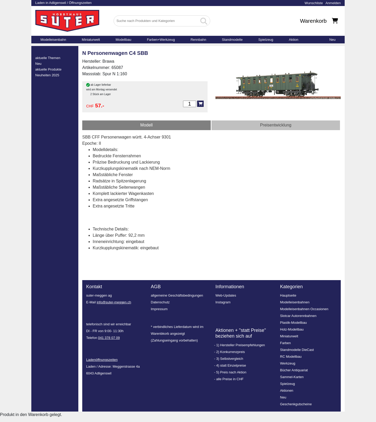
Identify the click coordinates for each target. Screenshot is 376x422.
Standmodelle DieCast (297, 350)
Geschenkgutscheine (296, 404)
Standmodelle (232, 40)
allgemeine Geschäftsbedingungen (177, 295)
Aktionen (286, 390)
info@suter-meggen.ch (114, 302)
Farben (285, 343)
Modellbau (123, 40)
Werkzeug (287, 363)
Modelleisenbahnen (295, 302)
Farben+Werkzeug (161, 40)
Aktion (293, 40)
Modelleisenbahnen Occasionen (304, 309)
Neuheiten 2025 (47, 75)
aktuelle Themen (47, 58)
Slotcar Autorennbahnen (298, 316)
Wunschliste (314, 3)
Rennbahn (198, 40)
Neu (332, 40)
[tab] (146, 125)
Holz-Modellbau (292, 329)
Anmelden (333, 3)
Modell (146, 125)
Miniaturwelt (91, 40)
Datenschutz (160, 302)
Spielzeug (265, 40)
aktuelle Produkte (48, 69)
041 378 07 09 (109, 338)
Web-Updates (225, 295)
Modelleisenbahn (53, 40)
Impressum (159, 309)
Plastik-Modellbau (293, 323)
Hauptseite (288, 295)
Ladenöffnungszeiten (102, 360)
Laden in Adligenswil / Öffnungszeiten (63, 3)
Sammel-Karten (292, 377)
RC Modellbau (291, 357)
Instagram (223, 302)
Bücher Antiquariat (294, 370)
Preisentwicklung (275, 125)
